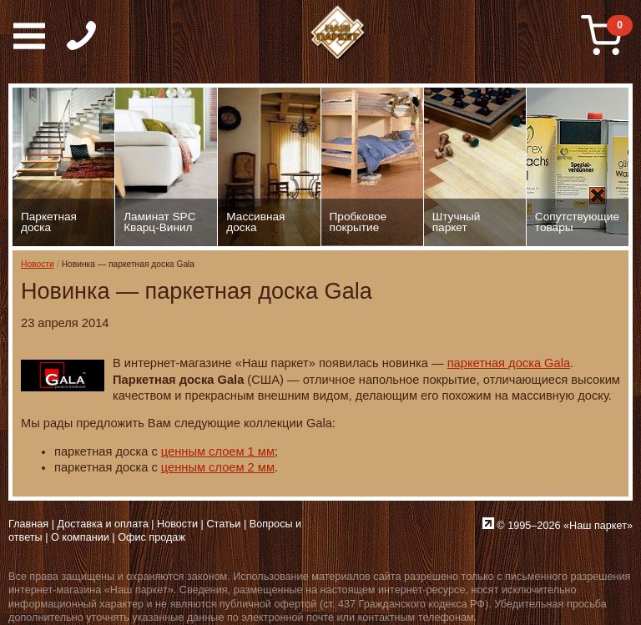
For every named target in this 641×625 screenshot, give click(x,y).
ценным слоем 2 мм (218, 467)
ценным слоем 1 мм (218, 451)
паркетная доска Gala (508, 363)
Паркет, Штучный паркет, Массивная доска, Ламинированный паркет (338, 33)
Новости (37, 264)
